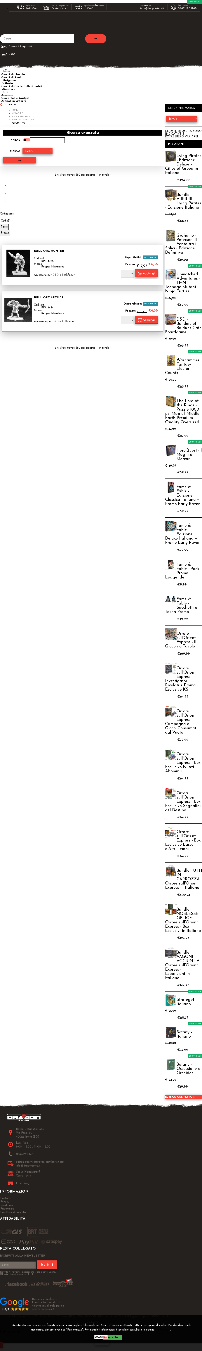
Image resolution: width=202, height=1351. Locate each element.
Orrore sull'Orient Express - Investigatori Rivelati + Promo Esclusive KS (180, 679)
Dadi (4, 92)
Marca (15, 151)
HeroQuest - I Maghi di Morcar (189, 454)
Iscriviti (47, 1265)
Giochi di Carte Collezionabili (21, 86)
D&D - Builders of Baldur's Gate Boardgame (183, 325)
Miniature (8, 89)
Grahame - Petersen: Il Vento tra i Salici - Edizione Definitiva (181, 244)
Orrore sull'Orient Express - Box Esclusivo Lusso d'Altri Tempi (183, 840)
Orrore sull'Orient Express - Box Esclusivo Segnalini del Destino (183, 801)
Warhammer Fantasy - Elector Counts (182, 366)
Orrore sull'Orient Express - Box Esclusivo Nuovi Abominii (183, 762)
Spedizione (6, 1205)
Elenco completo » (180, 1097)
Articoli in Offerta (14, 101)
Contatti (5, 1198)
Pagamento (7, 1208)
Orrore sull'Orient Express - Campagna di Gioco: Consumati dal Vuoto (181, 722)
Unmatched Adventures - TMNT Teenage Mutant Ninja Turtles (182, 282)
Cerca (15, 140)
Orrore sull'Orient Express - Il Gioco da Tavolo (180, 640)
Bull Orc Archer (48, 297)
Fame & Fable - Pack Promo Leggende (182, 571)
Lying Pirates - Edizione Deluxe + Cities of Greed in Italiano (183, 164)
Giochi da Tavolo (13, 74)
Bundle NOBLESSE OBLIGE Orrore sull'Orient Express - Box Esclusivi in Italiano (183, 920)
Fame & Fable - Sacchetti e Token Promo (181, 605)
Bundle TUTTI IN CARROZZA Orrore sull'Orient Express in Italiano (183, 879)
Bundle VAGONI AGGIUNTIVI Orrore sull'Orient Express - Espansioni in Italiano (183, 965)
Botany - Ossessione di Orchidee (189, 1069)
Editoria (7, 83)
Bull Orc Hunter (49, 251)
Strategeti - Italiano (187, 1002)
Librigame (8, 80)
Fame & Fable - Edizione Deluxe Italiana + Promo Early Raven (183, 534)
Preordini (176, 144)
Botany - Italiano (184, 1034)
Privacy (163, 1329)
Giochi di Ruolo (11, 77)
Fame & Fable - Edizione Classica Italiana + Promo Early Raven (183, 495)
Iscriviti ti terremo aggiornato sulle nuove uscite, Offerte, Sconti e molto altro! (28, 1273)
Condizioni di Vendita (13, 1212)
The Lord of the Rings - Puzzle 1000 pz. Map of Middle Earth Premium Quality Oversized (182, 411)
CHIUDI (102, 1342)
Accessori (7, 95)
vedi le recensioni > (43, 1309)
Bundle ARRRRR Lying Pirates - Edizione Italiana (183, 201)
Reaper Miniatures (52, 266)
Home (5, 71)
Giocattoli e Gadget (15, 98)
